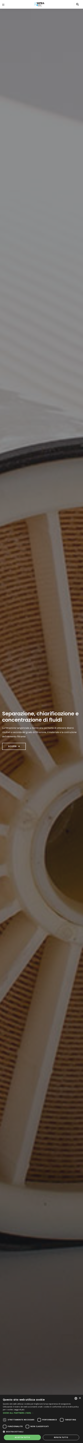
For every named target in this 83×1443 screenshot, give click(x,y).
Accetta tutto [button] (22, 1437)
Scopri (14, 767)
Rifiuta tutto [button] (61, 1437)
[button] (41, 1413)
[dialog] (41, 1419)
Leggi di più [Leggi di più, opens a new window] (19, 1409)
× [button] (80, 1398)
